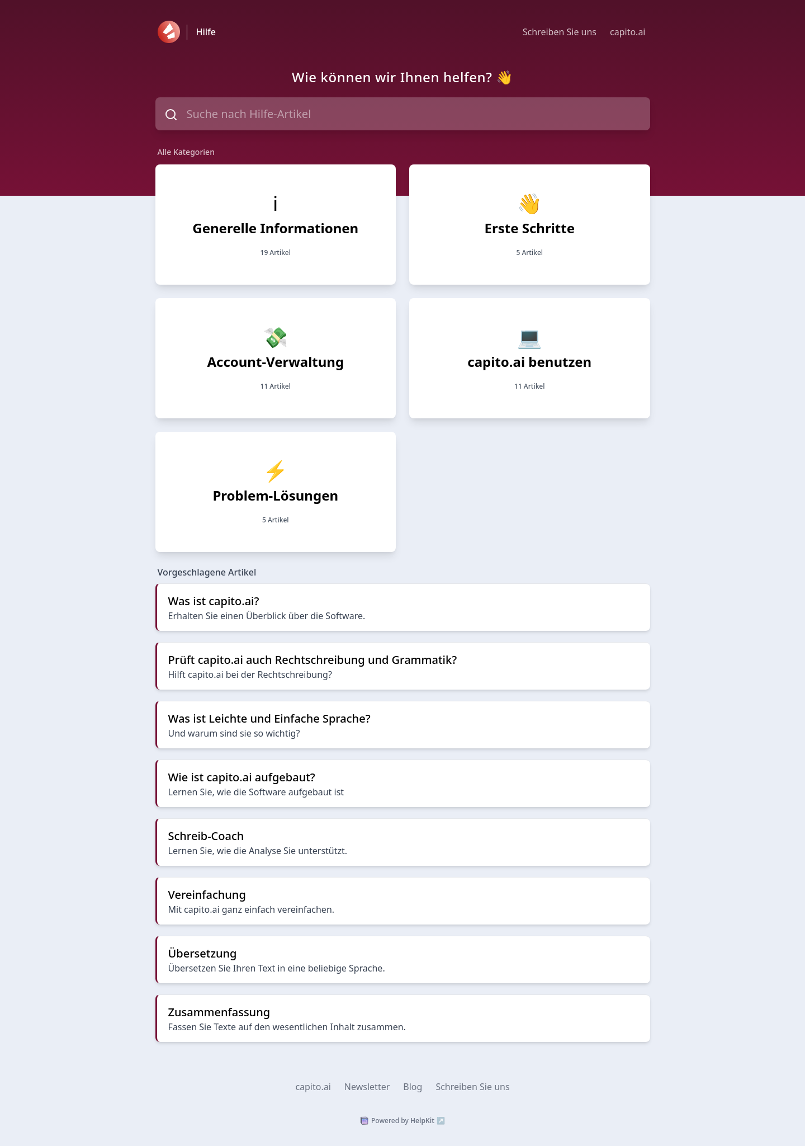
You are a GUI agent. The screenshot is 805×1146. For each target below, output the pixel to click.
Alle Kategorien (186, 152)
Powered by (402, 1121)
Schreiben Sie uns (559, 32)
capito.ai (627, 32)
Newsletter (367, 1087)
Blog (412, 1087)
